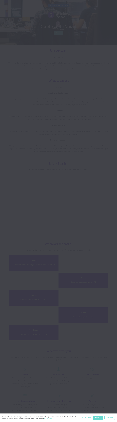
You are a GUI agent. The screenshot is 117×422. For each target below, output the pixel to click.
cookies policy (48, 418)
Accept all (98, 418)
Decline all (110, 418)
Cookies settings (86, 418)
